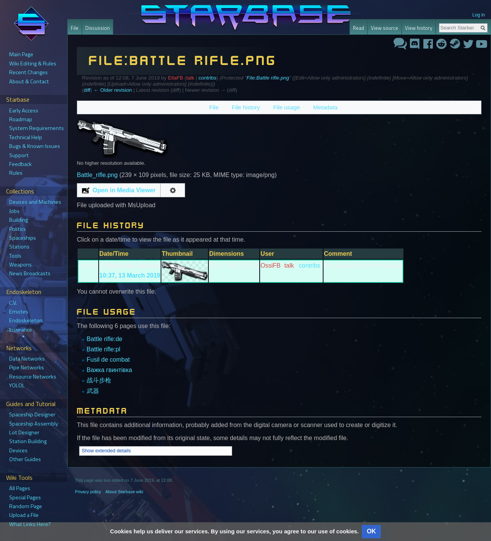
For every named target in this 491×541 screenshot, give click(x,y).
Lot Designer (24, 432)
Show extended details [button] (106, 450)
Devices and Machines (35, 202)
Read (358, 28)
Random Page (25, 506)
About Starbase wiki (124, 491)
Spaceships (22, 238)
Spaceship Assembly (33, 423)
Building (18, 220)
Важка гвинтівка (109, 370)
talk (190, 78)
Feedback (20, 164)
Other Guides (25, 459)
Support (19, 155)
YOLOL (17, 385)
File (213, 107)
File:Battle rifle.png (268, 78)
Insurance (20, 329)
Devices (18, 450)
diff (87, 90)
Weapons (20, 264)
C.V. (13, 303)
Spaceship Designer (32, 414)
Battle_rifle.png (97, 175)
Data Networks (27, 358)
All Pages (19, 488)
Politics (17, 229)
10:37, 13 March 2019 (129, 275)
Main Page (21, 54)
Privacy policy (88, 491)
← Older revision (113, 90)
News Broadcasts (29, 273)
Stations (19, 246)
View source (384, 28)
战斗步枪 (99, 380)
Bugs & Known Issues (34, 146)
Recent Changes (28, 72)
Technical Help (25, 137)
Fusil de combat (108, 359)
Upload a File (24, 515)
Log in (478, 15)
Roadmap (20, 119)
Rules (16, 173)
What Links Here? (30, 524)
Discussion (97, 28)
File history (246, 107)
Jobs (14, 211)
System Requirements (36, 128)
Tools (15, 256)
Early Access (23, 110)
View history (418, 28)
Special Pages (25, 497)
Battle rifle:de (104, 339)
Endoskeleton (25, 320)
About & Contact (29, 81)
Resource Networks (32, 376)
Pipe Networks (26, 367)
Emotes (18, 311)
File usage (286, 107)
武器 (93, 391)
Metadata (325, 107)
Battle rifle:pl (103, 349)
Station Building (28, 441)
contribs (207, 78)
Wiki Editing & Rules (32, 63)
